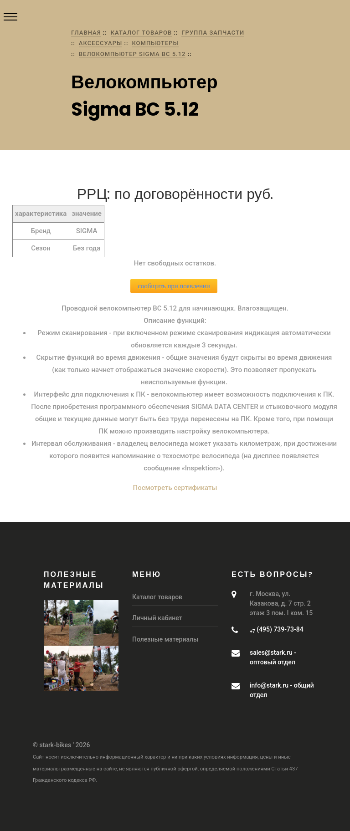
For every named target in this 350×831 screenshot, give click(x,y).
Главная (86, 32)
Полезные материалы (165, 639)
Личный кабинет (157, 618)
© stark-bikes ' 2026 (61, 745)
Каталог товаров (141, 32)
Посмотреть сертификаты (175, 488)
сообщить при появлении (174, 286)
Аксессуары (100, 43)
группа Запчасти (212, 32)
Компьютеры (155, 43)
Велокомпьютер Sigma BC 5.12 (132, 54)
